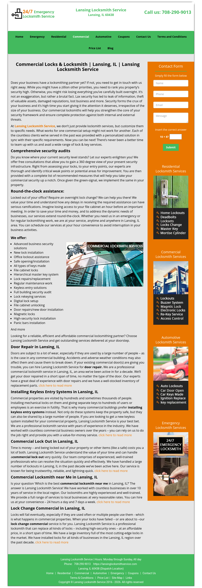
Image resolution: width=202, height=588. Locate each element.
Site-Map (117, 577)
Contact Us (143, 36)
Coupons (123, 36)
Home (19, 36)
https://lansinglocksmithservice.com (115, 564)
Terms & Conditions (81, 577)
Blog (110, 48)
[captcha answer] (175, 137)
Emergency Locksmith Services (171, 425)
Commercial (81, 36)
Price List (95, 48)
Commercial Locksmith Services (171, 254)
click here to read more (56, 385)
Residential (58, 36)
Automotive (104, 36)
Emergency (37, 36)
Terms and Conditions (172, 36)
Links (129, 577)
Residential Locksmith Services (171, 168)
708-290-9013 (176, 12)
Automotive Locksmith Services (171, 339)
